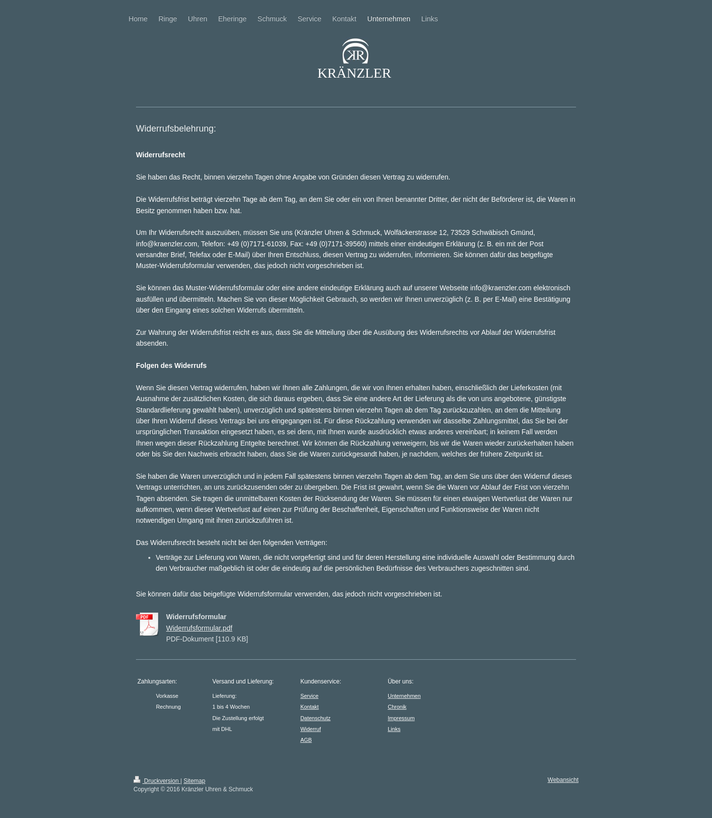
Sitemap (194, 780)
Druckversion (157, 780)
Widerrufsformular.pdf (199, 628)
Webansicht (563, 779)
